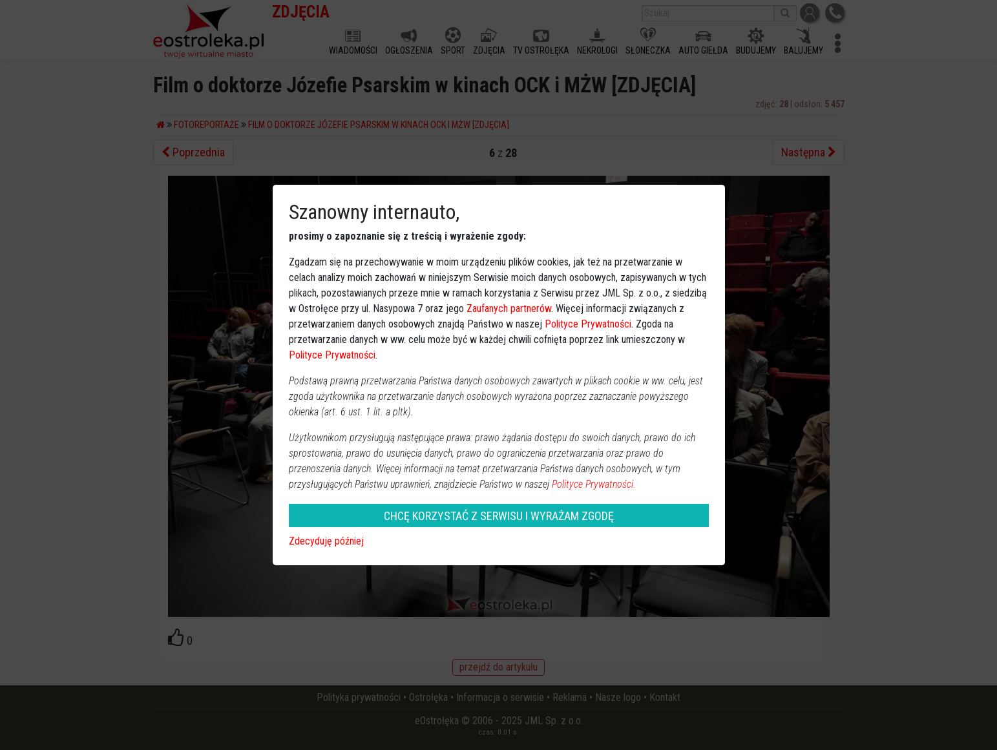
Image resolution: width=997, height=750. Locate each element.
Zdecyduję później (326, 541)
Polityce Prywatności (588, 324)
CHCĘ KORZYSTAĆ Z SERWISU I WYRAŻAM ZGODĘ (499, 516)
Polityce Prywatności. (594, 484)
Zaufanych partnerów (509, 308)
